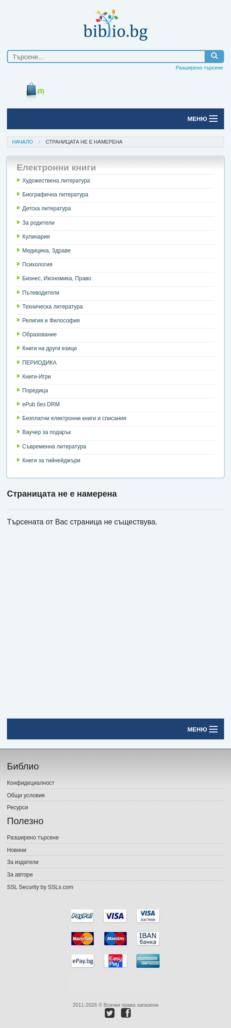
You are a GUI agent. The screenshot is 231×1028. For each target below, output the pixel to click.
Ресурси (17, 807)
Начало (22, 142)
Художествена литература (56, 180)
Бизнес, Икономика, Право (56, 278)
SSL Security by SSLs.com (40, 887)
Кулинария (36, 236)
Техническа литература (52, 306)
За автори (19, 874)
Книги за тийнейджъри (51, 460)
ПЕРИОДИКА (39, 362)
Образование (39, 334)
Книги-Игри (36, 376)
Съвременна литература (54, 446)
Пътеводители (40, 293)
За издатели (22, 862)
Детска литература (46, 208)
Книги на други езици (49, 348)
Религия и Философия (51, 320)
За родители (38, 223)
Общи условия (26, 795)
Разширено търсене (199, 67)
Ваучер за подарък (46, 432)
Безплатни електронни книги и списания (74, 418)
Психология (37, 264)
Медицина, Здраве (46, 250)
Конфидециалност (31, 783)
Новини (16, 850)
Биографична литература (55, 194)
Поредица (35, 390)
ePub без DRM (41, 404)
